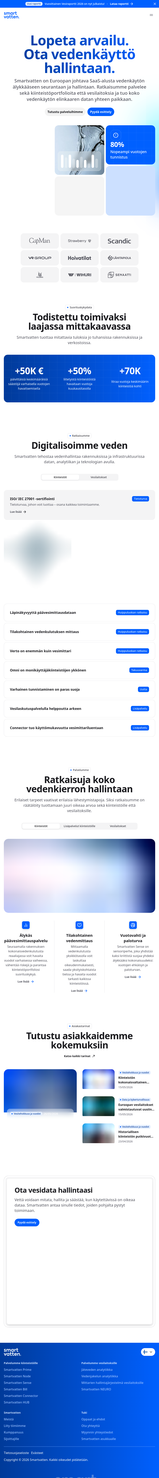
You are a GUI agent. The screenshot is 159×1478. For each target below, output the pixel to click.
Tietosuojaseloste (16, 1453)
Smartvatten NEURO (96, 1389)
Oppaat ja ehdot (93, 1419)
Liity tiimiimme (15, 1426)
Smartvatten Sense (17, 1383)
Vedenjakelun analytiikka (100, 1376)
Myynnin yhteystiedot (97, 1432)
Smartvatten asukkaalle (99, 1439)
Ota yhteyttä (91, 1426)
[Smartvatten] (11, 15)
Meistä (9, 1419)
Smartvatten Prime (17, 1370)
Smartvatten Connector (21, 1396)
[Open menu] (151, 15)
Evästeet (37, 1453)
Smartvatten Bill (15, 1389)
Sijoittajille (11, 1439)
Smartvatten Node (17, 1376)
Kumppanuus (13, 1432)
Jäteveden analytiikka (97, 1370)
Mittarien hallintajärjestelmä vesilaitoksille (113, 1383)
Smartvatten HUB (16, 1402)
